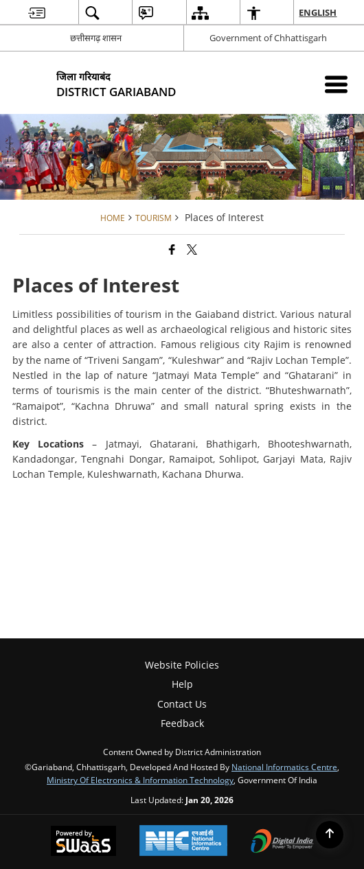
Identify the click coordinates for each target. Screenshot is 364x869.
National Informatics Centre (284, 766)
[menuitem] (37, 12)
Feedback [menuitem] (182, 723)
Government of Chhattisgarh (268, 38)
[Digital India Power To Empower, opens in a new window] (282, 842)
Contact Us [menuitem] (182, 703)
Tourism (153, 217)
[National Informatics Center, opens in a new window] (183, 842)
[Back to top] (329, 834)
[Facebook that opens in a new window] (172, 249)
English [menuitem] (318, 12)
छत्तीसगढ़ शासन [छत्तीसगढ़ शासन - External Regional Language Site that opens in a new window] (96, 38)
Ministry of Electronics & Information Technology (140, 779)
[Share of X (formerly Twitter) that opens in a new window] (192, 249)
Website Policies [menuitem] (182, 664)
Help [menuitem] (182, 684)
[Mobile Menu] (336, 84)
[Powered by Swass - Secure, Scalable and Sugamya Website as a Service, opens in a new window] (83, 842)
